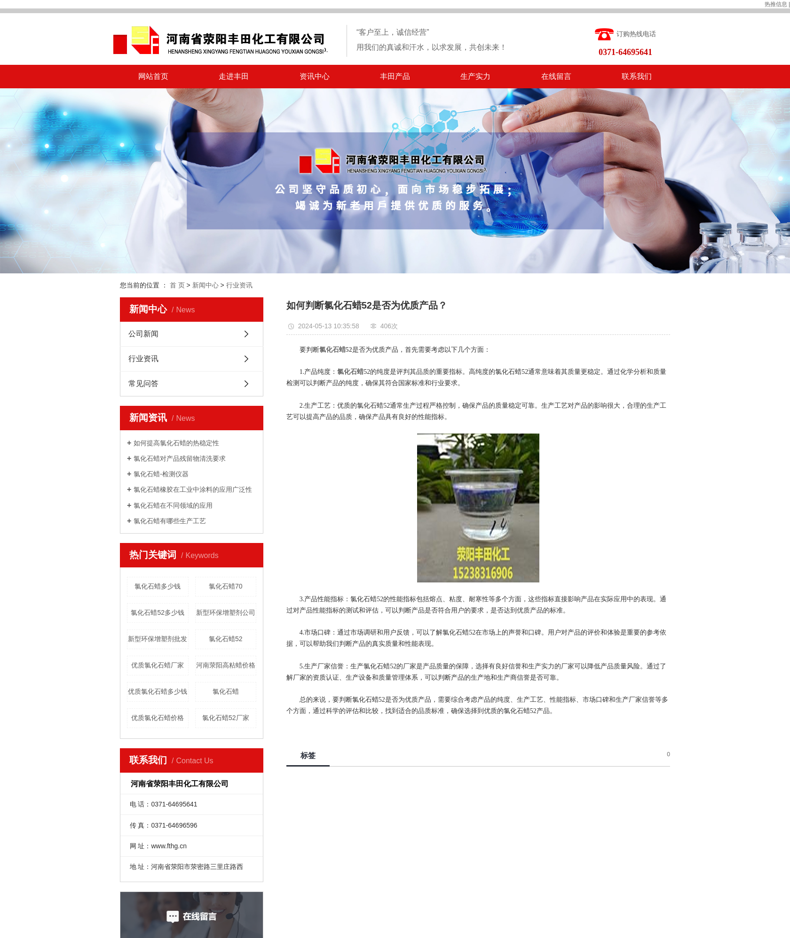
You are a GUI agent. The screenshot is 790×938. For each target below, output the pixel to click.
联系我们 (637, 76)
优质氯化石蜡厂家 (157, 665)
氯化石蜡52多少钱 (157, 612)
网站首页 (153, 76)
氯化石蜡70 (226, 586)
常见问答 (143, 384)
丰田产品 (395, 76)
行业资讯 (239, 285)
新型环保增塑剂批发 (157, 639)
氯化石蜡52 (226, 639)
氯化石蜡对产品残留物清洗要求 (180, 458)
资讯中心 (315, 76)
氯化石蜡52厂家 (225, 717)
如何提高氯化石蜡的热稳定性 (176, 443)
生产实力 (475, 76)
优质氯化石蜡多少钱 (157, 691)
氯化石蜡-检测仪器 (161, 474)
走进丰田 (234, 76)
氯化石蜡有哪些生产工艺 (170, 521)
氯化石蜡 (226, 691)
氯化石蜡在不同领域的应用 (173, 505)
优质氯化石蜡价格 (157, 717)
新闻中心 (205, 285)
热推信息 (776, 4)
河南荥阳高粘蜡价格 (225, 665)
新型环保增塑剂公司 (225, 612)
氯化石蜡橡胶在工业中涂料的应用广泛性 (193, 489)
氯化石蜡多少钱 (157, 586)
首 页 (177, 285)
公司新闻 (143, 334)
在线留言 (556, 76)
